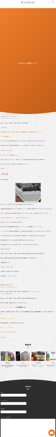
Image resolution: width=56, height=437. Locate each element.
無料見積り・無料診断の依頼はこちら (9, 287)
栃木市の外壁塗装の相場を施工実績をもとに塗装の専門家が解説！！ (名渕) (8, 367)
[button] (52, 1)
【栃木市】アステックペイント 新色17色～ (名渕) (37, 367)
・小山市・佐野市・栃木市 (10, 307)
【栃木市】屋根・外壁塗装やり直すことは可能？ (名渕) (22, 367)
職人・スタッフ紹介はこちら (7, 327)
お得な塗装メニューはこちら (7, 318)
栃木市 (2, 307)
